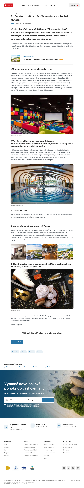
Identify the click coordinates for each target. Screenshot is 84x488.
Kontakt (6, 455)
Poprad (61, 367)
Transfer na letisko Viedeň (31, 455)
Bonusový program (49, 450)
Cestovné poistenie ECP (31, 444)
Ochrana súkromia (49, 447)
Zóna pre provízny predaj (70, 444)
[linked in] (68, 468)
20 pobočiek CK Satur (18, 425)
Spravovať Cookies (75, 480)
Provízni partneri (67, 447)
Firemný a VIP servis (29, 453)
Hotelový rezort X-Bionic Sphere (48, 59)
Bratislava (35, 367)
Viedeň (7, 367)
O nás (6, 444)
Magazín (6, 453)
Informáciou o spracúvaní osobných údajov (30, 406)
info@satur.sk (68, 424)
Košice (48, 367)
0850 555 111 (40, 424)
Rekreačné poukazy (49, 453)
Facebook (17, 342)
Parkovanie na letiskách (30, 450)
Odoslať (48, 400)
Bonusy (39, 352)
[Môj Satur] (74, 5)
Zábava (23, 352)
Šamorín (31, 352)
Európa (12, 23)
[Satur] (9, 5)
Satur (52, 5)
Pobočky (6, 447)
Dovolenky (25, 5)
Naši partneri (66, 453)
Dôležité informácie (49, 444)
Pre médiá (66, 450)
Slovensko (15, 352)
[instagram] (73, 468)
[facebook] (64, 468)
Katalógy (46, 455)
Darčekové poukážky (29, 447)
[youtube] (78, 468)
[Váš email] (15, 400)
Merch (45, 458)
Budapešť (21, 367)
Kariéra (6, 450)
